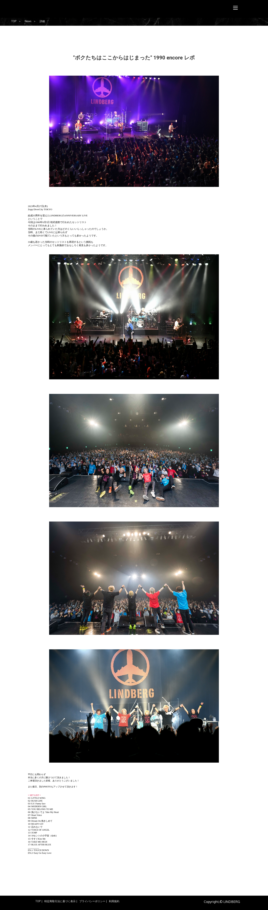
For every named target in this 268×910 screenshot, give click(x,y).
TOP (14, 21)
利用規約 (114, 901)
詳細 (42, 21)
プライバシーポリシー (92, 901)
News (28, 21)
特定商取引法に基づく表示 (60, 901)
